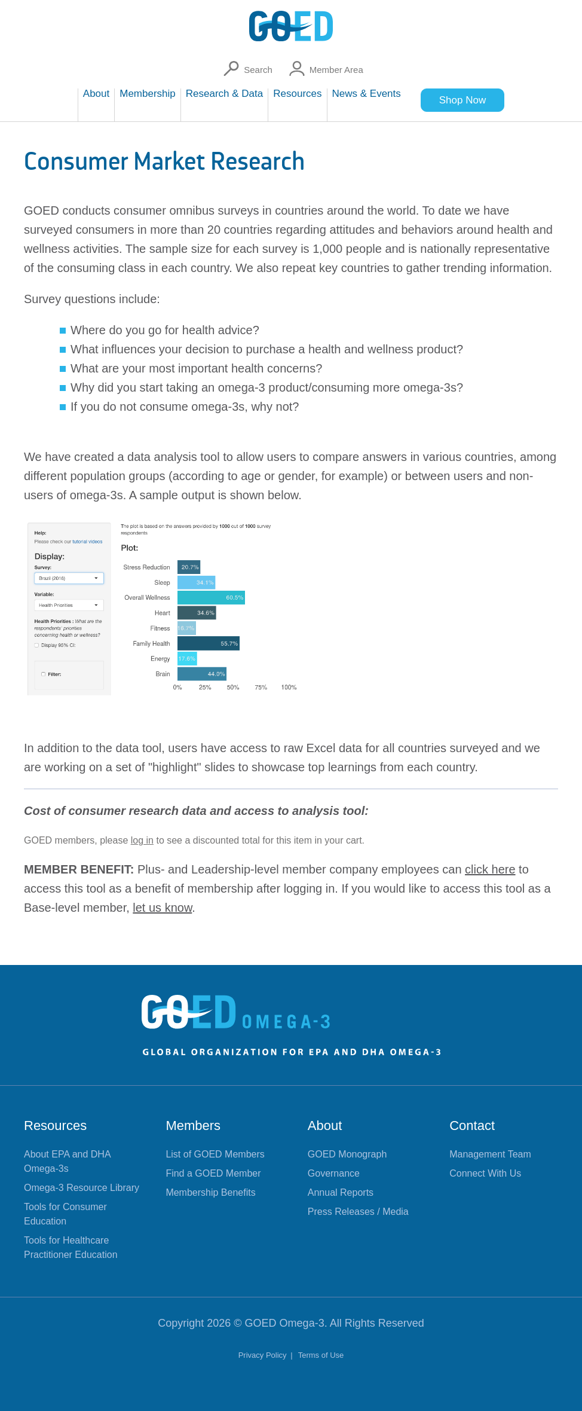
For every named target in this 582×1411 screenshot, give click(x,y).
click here (490, 869)
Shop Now (462, 100)
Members (193, 1125)
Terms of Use (321, 1355)
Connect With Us (485, 1173)
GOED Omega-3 (284, 1323)
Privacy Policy (263, 1355)
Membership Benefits (210, 1192)
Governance (334, 1173)
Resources (55, 1125)
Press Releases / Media (358, 1212)
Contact (472, 1125)
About (325, 1125)
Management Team (490, 1154)
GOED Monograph (347, 1154)
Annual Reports (340, 1192)
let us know (162, 907)
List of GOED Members (215, 1154)
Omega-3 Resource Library (81, 1188)
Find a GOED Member (213, 1173)
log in (142, 840)
